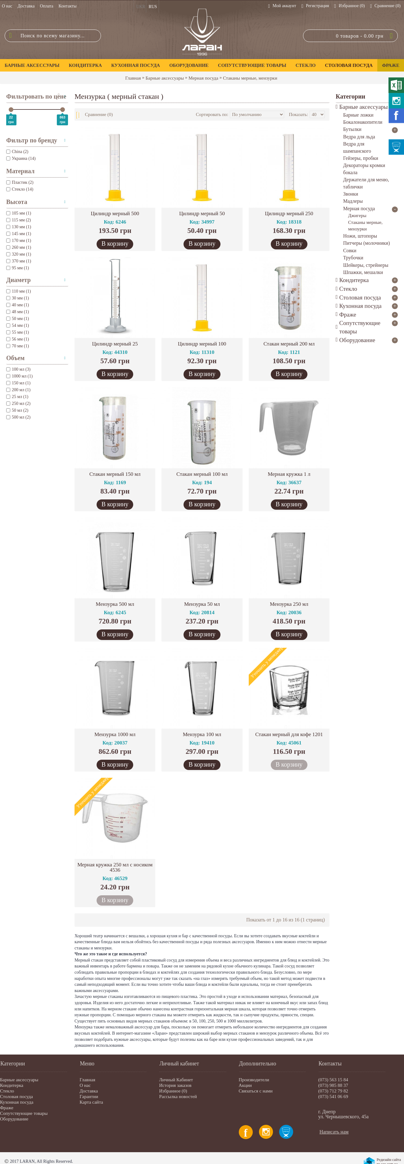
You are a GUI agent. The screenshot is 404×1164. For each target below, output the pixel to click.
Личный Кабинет (176, 1079)
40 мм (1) (17, 305)
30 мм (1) (17, 298)
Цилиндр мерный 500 (115, 213)
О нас (85, 1085)
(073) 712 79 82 (333, 1090)
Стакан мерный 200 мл (289, 344)
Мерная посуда (203, 78)
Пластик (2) (20, 182)
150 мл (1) (18, 383)
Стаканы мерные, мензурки (250, 78)
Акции (245, 1085)
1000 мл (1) (19, 376)
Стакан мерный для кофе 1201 (289, 734)
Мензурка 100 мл (202, 734)
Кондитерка (11, 1085)
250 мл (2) (18, 403)
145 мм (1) (18, 233)
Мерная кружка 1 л (289, 474)
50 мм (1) (17, 318)
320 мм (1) (18, 254)
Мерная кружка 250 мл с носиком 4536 (114, 867)
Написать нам (334, 1131)
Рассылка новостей (178, 1096)
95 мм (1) (17, 268)
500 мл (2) (18, 417)
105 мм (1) (18, 213)
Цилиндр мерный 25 (115, 344)
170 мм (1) (18, 240)
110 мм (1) (18, 291)
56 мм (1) (17, 339)
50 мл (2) (17, 410)
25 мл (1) (17, 396)
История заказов (175, 1085)
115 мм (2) (18, 220)
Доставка (88, 1090)
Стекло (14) (19, 189)
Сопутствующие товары (24, 1113)
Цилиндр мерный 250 (289, 213)
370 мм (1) (18, 261)
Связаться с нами (256, 1090)
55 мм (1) (17, 332)
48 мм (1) (17, 311)
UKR (140, 6)
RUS (152, 6)
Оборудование (14, 1118)
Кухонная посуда (16, 1102)
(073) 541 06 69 (333, 1096)
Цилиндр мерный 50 (202, 213)
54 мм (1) (17, 325)
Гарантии (88, 1096)
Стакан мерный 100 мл (202, 474)
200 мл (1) (18, 389)
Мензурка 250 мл (289, 604)
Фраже (6, 1107)
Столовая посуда (16, 1096)
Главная (133, 78)
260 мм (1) (18, 247)
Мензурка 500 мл (115, 604)
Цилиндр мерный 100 (202, 344)
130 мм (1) (18, 227)
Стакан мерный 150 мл (115, 474)
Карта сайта (91, 1102)
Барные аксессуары (165, 78)
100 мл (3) (18, 369)
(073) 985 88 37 (333, 1085)
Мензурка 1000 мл (114, 734)
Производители (254, 1079)
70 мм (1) (17, 346)
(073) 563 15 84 (333, 1079)
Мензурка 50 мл (202, 604)
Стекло (7, 1090)
